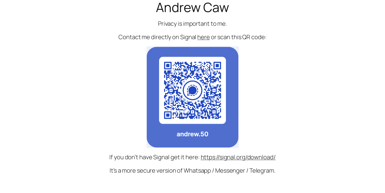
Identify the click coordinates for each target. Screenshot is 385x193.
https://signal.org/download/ (238, 157)
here (203, 37)
